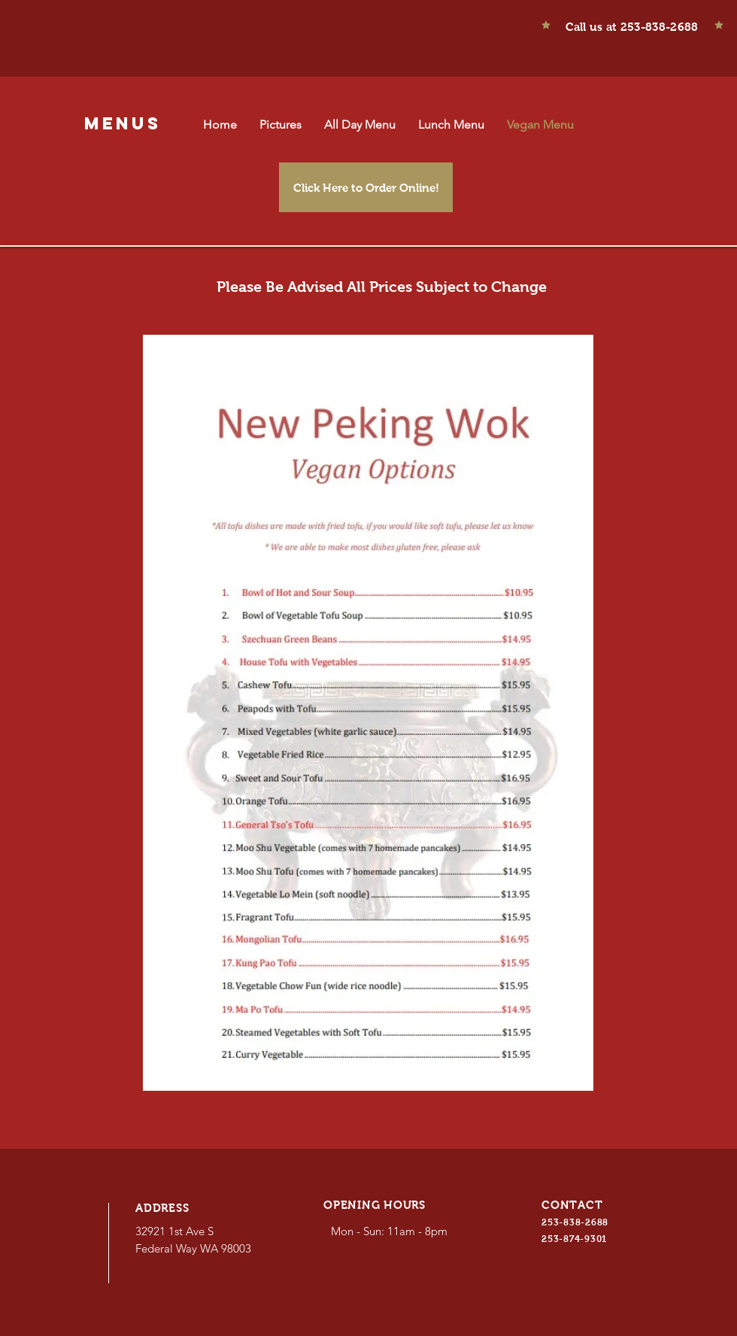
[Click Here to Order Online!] (366, 187)
